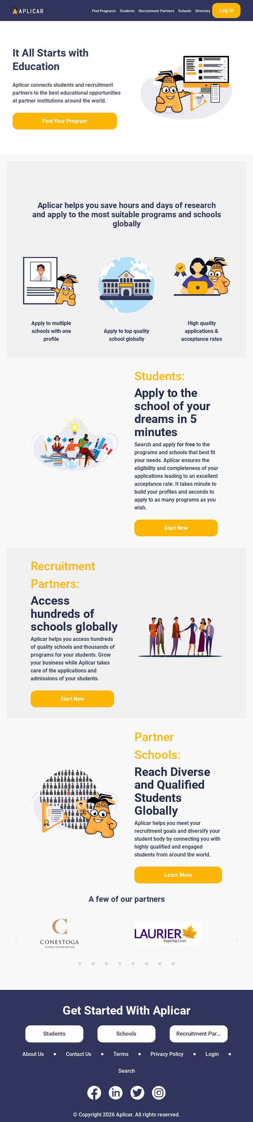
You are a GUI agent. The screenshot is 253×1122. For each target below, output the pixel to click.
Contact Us (78, 1054)
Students (127, 11)
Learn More (178, 875)
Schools (184, 11)
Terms (120, 1054)
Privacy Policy (167, 1054)
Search (126, 1071)
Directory (202, 11)
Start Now (176, 528)
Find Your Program (64, 121)
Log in (226, 10)
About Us (33, 1054)
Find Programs (104, 11)
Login (212, 1054)
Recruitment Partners (156, 11)
